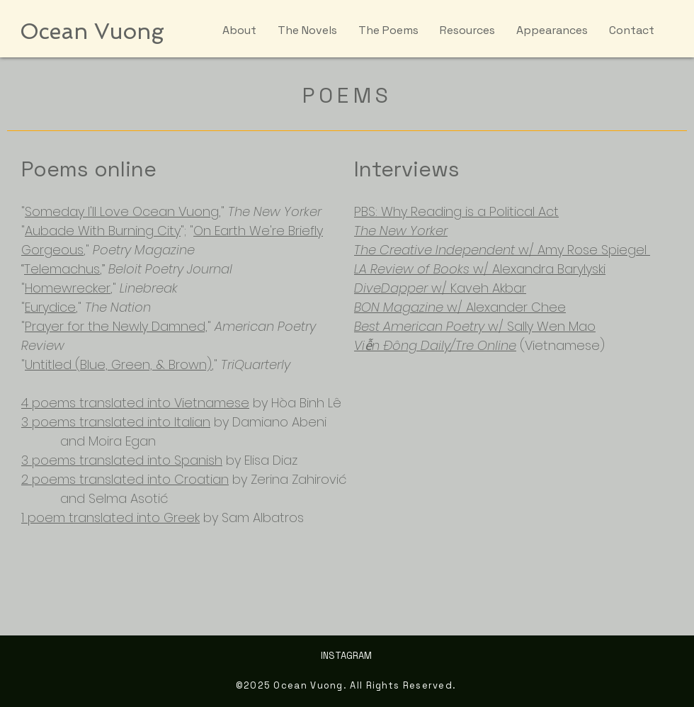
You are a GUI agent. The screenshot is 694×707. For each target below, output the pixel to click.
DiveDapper (391, 288)
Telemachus (62, 269)
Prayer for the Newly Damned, (116, 326)
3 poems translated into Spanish (121, 460)
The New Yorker (401, 230)
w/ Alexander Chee (504, 307)
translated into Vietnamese (164, 403)
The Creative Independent (434, 250)
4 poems (50, 403)
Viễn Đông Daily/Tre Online (435, 345)
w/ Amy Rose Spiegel (582, 250)
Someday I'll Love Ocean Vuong (122, 211)
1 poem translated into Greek (110, 517)
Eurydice (50, 307)
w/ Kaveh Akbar (478, 288)
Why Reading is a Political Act (470, 211)
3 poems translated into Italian (115, 422)
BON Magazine (398, 307)
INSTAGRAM (346, 656)
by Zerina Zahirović (288, 479)
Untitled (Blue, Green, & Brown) (118, 364)
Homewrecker (67, 288)
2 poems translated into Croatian (125, 479)
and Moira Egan (88, 441)
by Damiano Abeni (268, 422)
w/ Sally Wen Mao (540, 326)
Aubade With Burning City (103, 230)
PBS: (367, 211)
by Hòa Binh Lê (295, 403)
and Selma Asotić (95, 498)
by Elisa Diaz (259, 460)
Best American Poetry (419, 326)
